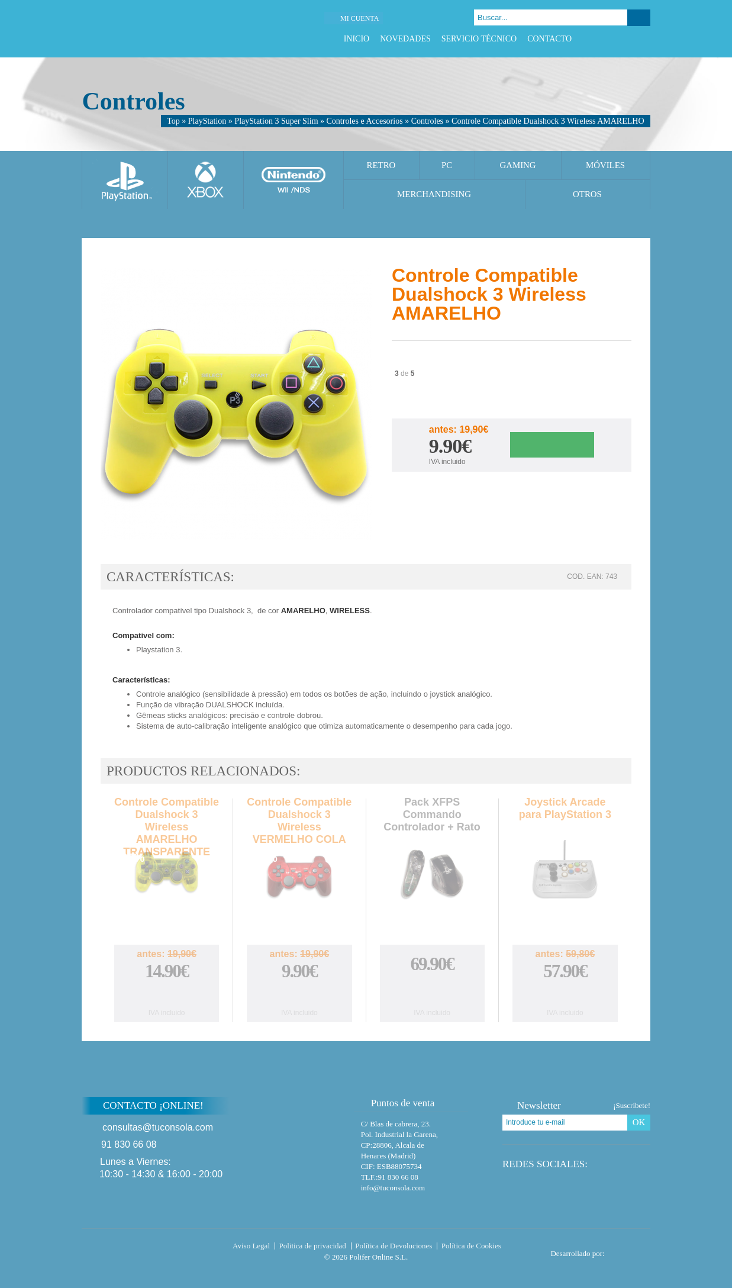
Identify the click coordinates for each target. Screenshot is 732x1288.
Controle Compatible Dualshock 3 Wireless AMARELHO (548, 121)
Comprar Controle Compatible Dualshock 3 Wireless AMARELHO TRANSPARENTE (167, 994)
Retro (381, 165)
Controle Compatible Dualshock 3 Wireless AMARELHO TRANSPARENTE (166, 827)
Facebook (600, 39)
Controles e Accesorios (365, 121)
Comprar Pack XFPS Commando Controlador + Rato (432, 990)
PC (446, 165)
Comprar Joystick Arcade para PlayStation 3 (565, 994)
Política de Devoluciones (393, 1245)
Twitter (614, 39)
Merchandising (434, 194)
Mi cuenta (359, 18)
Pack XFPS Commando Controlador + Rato (432, 814)
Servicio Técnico (479, 38)
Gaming (517, 165)
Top (173, 121)
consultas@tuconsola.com (157, 1127)
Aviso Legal (251, 1245)
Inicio (357, 38)
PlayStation (207, 121)
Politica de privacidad (312, 1245)
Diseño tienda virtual (630, 1250)
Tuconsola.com (132, 1248)
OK (639, 1122)
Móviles (605, 165)
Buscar (638, 17)
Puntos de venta (397, 1103)
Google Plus (629, 39)
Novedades (405, 38)
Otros (587, 194)
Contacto (549, 38)
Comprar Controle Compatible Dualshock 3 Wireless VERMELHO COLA (299, 994)
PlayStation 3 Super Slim (276, 121)
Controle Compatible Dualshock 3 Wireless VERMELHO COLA (299, 820)
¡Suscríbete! (631, 1105)
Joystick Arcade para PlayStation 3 (565, 808)
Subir (678, 1113)
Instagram (644, 39)
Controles (427, 121)
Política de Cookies (471, 1245)
